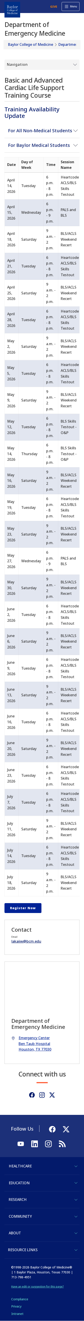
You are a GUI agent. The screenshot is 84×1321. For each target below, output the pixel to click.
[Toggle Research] (76, 1199)
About (15, 1233)
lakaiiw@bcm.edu (26, 941)
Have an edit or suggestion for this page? (37, 1286)
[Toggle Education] (76, 1182)
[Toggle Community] (76, 1216)
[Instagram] (42, 1095)
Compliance (19, 1299)
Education (19, 1182)
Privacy (16, 1306)
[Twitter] (52, 1095)
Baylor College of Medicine (30, 44)
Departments (69, 44)
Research (18, 1199)
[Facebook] (32, 1095)
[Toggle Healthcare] (76, 1166)
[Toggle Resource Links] (76, 1250)
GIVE (53, 6)
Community (20, 1216)
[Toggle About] (76, 1233)
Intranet (17, 1314)
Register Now (23, 908)
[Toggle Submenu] (42, 64)
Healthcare (20, 1166)
